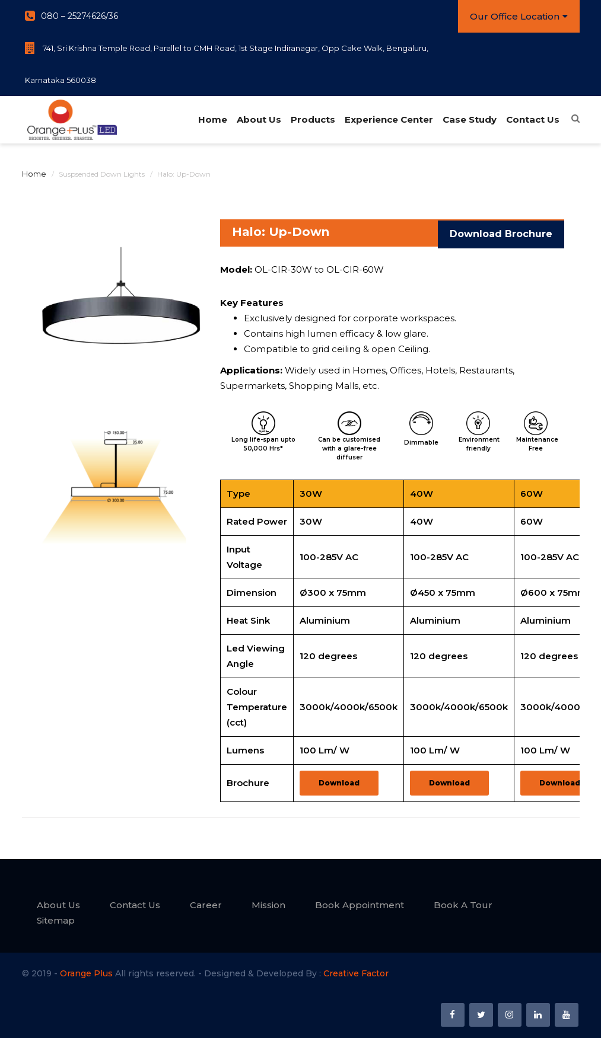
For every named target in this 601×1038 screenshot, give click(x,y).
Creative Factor (356, 973)
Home (212, 119)
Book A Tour (463, 905)
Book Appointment (359, 905)
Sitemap (56, 920)
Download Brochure (501, 232)
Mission (268, 905)
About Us (258, 119)
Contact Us (532, 119)
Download (339, 782)
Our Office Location (519, 16)
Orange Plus (86, 973)
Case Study (469, 119)
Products (312, 119)
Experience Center (388, 119)
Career (206, 905)
